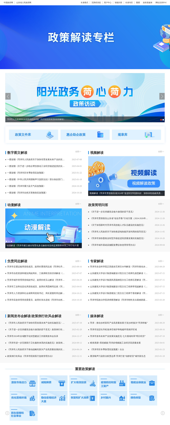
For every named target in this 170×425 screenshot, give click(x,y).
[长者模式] (85, 3)
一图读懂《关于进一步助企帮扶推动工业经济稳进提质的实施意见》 (37, 166)
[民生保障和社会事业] (23, 413)
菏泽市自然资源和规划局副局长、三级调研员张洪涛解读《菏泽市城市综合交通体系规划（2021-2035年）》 (37, 273)
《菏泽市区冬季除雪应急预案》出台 (107, 349)
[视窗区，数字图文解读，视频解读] (85, 173)
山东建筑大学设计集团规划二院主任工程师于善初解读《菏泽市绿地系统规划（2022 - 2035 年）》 (119, 293)
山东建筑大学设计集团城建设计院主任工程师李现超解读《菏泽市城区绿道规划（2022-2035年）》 (119, 286)
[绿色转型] (143, 398)
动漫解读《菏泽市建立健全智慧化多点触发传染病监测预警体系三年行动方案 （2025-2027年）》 (44, 245)
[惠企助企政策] (85, 135)
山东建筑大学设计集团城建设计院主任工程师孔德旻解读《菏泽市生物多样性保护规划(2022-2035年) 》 (119, 273)
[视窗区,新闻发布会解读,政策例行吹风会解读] (85, 337)
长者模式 (84, 3)
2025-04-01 (77, 166)
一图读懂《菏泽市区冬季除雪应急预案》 (26, 173)
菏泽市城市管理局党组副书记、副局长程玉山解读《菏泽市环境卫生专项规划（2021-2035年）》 (37, 280)
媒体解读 (96, 316)
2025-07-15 (160, 273)
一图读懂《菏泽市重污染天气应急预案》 (26, 186)
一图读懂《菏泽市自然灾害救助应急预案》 (27, 193)
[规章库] (136, 135)
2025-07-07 (77, 273)
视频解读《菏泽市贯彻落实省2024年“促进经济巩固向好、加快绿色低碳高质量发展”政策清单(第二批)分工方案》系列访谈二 (127, 193)
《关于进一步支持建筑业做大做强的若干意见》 (112, 212)
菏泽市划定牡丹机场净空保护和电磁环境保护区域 (113, 329)
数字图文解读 (17, 152)
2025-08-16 (77, 266)
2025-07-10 (160, 336)
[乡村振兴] (113, 398)
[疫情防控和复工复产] (113, 382)
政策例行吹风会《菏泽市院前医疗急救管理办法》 (30, 356)
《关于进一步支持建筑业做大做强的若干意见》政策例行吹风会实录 (37, 329)
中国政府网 (8, 3)
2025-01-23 (160, 349)
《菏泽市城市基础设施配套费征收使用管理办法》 (113, 245)
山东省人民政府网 (23, 3)
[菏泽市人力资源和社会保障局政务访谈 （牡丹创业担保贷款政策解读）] (85, 74)
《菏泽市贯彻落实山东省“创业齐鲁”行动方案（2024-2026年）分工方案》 (119, 218)
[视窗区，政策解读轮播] (85, 97)
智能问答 (118, 3)
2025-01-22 (77, 173)
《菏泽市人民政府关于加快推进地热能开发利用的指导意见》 (118, 232)
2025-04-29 (77, 280)
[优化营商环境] (23, 398)
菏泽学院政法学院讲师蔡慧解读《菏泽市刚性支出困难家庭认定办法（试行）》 (119, 300)
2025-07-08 (77, 159)
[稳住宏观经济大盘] (53, 398)
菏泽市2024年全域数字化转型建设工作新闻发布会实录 (32, 336)
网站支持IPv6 (161, 3)
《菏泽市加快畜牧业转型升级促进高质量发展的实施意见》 (117, 238)
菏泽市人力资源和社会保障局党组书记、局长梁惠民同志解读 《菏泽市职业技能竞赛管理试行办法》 (37, 293)
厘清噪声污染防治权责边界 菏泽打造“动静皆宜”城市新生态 (118, 356)
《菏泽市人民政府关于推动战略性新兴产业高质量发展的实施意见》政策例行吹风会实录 (37, 349)
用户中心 (107, 3)
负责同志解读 (17, 261)
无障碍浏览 (96, 3)
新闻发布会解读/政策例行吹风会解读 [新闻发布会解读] (34, 316)
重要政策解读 (85, 369)
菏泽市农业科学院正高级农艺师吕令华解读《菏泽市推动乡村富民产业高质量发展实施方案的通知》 (119, 266)
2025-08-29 (160, 266)
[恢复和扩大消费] (83, 398)
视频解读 (96, 152)
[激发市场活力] (23, 382)
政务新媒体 (147, 3)
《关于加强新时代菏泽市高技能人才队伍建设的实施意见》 (117, 225)
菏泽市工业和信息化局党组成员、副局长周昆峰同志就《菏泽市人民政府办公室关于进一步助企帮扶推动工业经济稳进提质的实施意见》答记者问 (37, 286)
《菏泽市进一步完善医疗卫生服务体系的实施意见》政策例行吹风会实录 (37, 343)
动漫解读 (14, 205)
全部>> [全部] (78, 152)
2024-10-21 (77, 293)
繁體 (138, 3)
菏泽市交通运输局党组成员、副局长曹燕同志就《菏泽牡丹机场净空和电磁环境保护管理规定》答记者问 (37, 266)
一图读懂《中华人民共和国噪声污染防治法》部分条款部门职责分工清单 (37, 179)
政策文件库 (23, 134)
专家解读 (96, 261)
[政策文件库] (33, 135)
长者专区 (129, 3)
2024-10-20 (77, 186)
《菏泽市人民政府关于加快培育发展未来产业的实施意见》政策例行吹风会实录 (37, 323)
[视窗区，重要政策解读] (85, 394)
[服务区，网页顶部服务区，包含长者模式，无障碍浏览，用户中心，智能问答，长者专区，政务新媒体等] (113, 2)
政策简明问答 (98, 205)
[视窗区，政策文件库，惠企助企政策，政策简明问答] (85, 134)
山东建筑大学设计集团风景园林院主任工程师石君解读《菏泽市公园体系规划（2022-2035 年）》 (119, 280)
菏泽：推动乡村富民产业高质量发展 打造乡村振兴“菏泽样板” (119, 323)
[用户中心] (108, 2)
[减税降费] (53, 382)
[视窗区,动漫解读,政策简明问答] (85, 281)
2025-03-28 (160, 300)
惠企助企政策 (76, 134)
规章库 (122, 134)
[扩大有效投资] (83, 382)
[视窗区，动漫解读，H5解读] (85, 225)
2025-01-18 (77, 179)
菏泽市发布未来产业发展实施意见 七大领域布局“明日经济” (118, 336)
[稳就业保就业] (143, 382)
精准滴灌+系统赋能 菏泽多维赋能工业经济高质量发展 (115, 343)
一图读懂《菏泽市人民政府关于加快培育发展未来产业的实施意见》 (37, 159)
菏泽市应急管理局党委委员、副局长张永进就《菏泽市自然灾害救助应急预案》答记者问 (37, 300)
